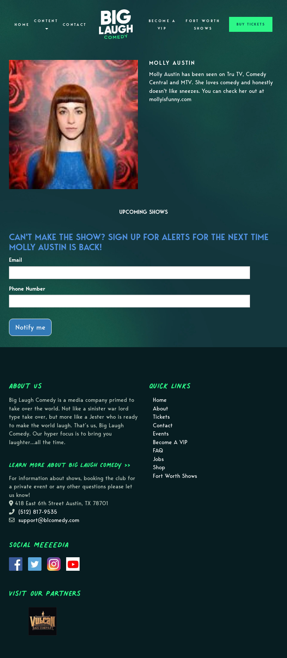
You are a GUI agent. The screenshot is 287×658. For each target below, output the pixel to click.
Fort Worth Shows (203, 25)
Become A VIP (162, 25)
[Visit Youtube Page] (73, 563)
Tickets (161, 416)
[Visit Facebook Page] (15, 563)
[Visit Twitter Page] (34, 563)
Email (15, 260)
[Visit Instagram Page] (54, 563)
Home (22, 24)
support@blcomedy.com (48, 520)
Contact (75, 24)
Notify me (30, 327)
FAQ (158, 450)
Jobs (158, 459)
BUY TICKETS (251, 24)
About (160, 408)
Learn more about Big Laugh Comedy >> (69, 464)
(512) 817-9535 (37, 512)
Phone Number (27, 288)
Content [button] (46, 24)
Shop (159, 467)
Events (161, 433)
